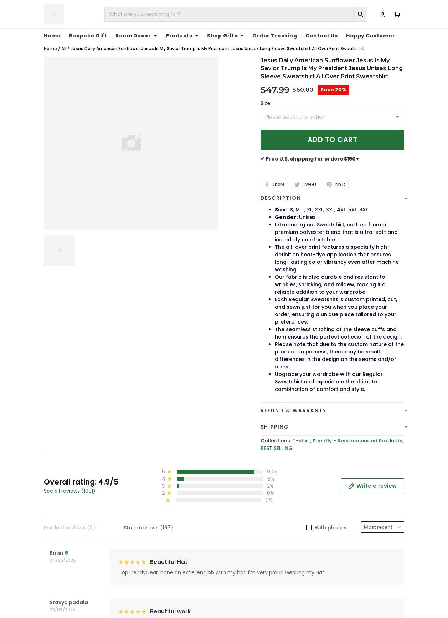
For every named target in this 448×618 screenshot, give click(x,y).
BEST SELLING (277, 448)
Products (182, 35)
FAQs (329, 502)
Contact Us (321, 35)
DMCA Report (317, 594)
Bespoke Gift (88, 35)
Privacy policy (248, 480)
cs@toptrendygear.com (175, 510)
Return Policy (246, 524)
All (63, 49)
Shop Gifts (225, 35)
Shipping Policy (249, 502)
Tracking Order (342, 513)
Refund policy (248, 513)
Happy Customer (370, 35)
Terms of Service (251, 491)
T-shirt (301, 440)
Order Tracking (274, 35)
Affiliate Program (345, 524)
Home (52, 35)
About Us (334, 480)
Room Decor (136, 35)
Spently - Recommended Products (357, 440)
